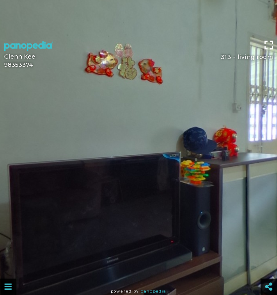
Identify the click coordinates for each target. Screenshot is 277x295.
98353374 (18, 64)
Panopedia (153, 291)
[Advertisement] (138, 18)
